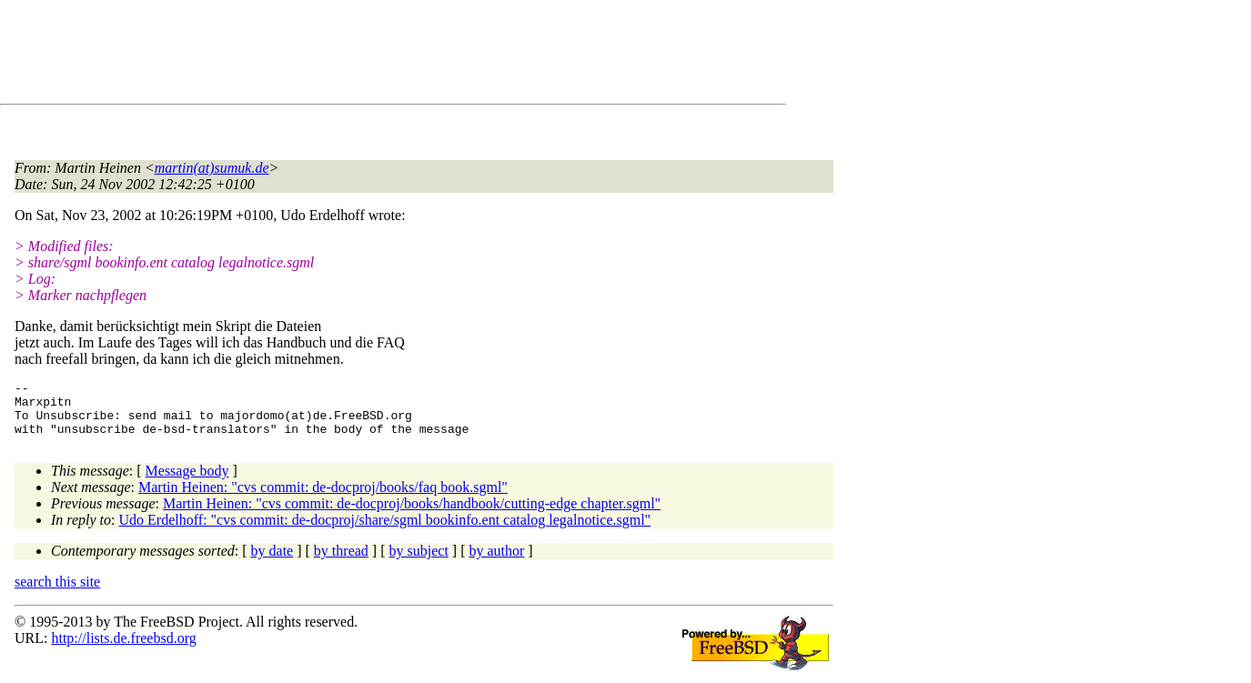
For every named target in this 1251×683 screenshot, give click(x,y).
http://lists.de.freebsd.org (123, 649)
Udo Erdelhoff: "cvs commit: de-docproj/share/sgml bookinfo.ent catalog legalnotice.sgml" (385, 530)
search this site (57, 592)
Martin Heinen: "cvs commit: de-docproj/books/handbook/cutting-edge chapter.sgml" (412, 514)
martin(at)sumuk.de (212, 168)
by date (272, 561)
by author (496, 561)
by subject (419, 561)
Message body (187, 481)
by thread (341, 561)
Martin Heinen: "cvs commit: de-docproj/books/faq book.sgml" (323, 498)
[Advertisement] (346, 55)
